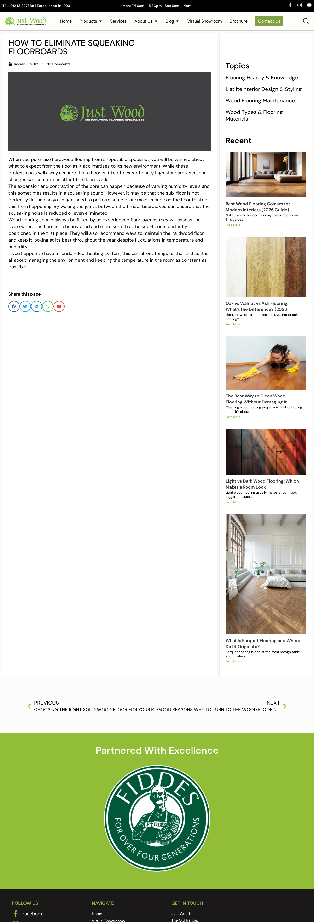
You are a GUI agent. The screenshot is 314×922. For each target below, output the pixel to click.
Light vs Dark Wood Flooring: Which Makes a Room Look (262, 484)
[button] (14, 306)
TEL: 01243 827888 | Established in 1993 (36, 5)
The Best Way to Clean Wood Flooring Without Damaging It (256, 399)
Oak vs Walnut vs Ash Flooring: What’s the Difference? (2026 (257, 306)
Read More (233, 225)
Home (97, 914)
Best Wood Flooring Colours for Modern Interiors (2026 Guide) (258, 207)
